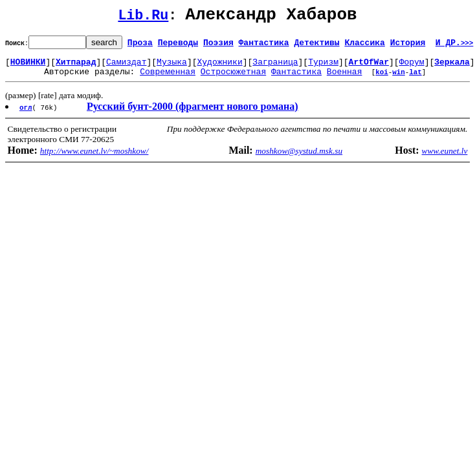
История (408, 46)
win (398, 79)
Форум (412, 67)
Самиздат (126, 67)
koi (381, 79)
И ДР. (455, 46)
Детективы (316, 46)
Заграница (275, 67)
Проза (140, 46)
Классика (364, 46)
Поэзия (218, 46)
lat (415, 79)
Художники (219, 67)
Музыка (172, 67)
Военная (344, 79)
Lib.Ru (143, 17)
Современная (167, 79)
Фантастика (264, 46)
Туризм (323, 67)
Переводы (178, 46)
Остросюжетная (233, 79)
